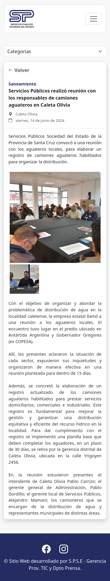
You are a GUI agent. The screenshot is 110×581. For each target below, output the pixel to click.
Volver (19, 70)
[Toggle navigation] (93, 19)
